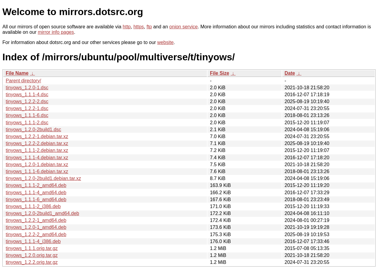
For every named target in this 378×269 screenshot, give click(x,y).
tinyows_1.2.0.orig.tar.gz (32, 255)
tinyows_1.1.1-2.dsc (27, 122)
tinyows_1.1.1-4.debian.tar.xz (37, 157)
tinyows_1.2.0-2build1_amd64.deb (42, 213)
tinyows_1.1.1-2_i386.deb (33, 206)
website (165, 42)
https (138, 26)
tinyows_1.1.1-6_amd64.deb (36, 199)
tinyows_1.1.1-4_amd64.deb (36, 192)
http (127, 26)
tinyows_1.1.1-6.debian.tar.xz (37, 171)
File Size (219, 73)
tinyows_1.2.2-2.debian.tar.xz (37, 143)
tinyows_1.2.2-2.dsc (27, 101)
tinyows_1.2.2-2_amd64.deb (36, 234)
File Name (17, 73)
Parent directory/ (23, 80)
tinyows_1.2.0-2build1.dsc (33, 129)
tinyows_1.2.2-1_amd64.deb (36, 220)
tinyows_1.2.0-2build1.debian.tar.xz (43, 178)
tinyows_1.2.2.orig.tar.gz (32, 262)
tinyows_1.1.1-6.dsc (27, 115)
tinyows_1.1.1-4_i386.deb (33, 241)
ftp (149, 26)
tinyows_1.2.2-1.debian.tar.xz (37, 136)
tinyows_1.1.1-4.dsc (27, 94)
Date (290, 73)
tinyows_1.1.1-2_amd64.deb (36, 185)
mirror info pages (56, 32)
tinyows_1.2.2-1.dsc (27, 108)
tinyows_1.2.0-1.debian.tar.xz (37, 164)
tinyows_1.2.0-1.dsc (27, 87)
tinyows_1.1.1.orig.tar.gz (32, 248)
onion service (183, 26)
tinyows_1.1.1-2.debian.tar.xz (37, 150)
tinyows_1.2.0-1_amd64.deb (36, 227)
